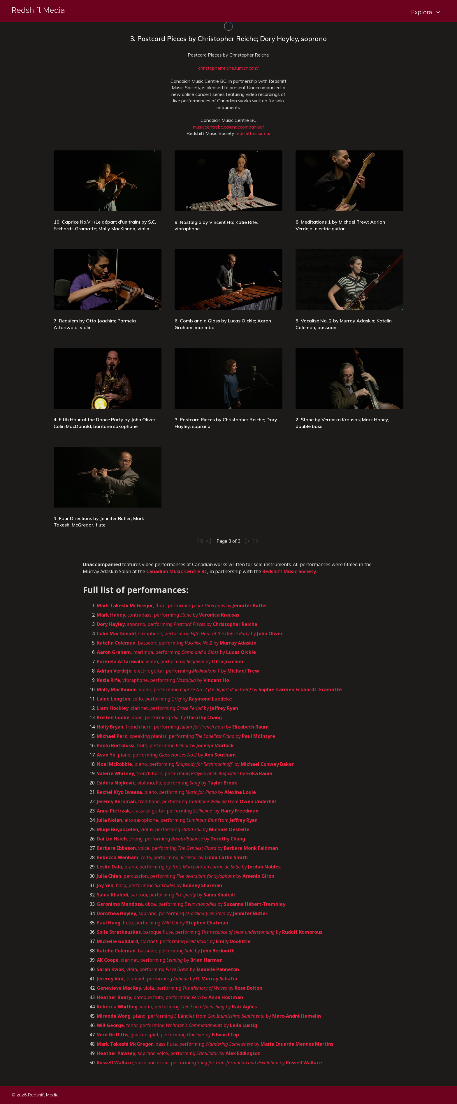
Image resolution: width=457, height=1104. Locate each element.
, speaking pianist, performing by (186, 736)
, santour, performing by (166, 894)
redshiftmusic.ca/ (252, 133)
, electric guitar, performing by (178, 671)
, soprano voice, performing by (179, 1053)
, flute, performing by (182, 605)
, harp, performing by (159, 885)
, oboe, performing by (159, 717)
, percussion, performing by (185, 876)
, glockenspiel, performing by (168, 1034)
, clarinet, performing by (167, 708)
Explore (428, 12)
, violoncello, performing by (167, 783)
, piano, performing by (166, 755)
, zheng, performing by (171, 839)
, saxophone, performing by (190, 633)
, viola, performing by (168, 969)
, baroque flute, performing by (209, 932)
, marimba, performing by (176, 652)
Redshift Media (38, 10)
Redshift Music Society (289, 571)
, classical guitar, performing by (178, 811)
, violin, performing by (170, 661)
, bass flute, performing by (215, 1044)
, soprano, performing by (177, 624)
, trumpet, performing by (167, 978)
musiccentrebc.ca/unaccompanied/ (228, 127)
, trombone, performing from (187, 801)
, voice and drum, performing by (209, 1062)
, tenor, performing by (177, 1025)
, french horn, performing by (183, 727)
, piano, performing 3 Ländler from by (209, 1016)
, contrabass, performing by (168, 615)
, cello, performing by (164, 699)
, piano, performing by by (189, 866)
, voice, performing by (187, 848)
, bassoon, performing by (176, 643)
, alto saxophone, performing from (177, 820)
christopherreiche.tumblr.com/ (228, 68)
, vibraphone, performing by (163, 680)
